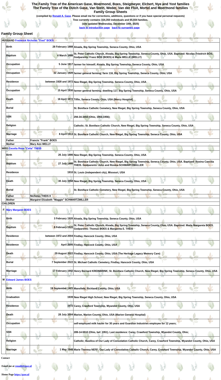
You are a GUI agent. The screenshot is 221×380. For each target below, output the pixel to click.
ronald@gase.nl (23, 366)
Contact (5, 358)
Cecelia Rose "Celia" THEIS (25, 148)
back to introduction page (94, 27)
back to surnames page (126, 27)
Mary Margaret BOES (18, 210)
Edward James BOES (19, 280)
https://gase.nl (21, 374)
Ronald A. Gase (61, 16)
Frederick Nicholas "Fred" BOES (34, 40)
